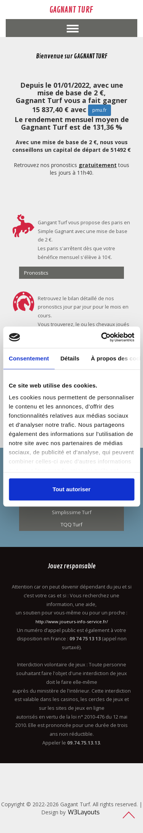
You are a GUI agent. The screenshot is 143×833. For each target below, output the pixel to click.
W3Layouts (84, 812)
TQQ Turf (71, 524)
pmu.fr (99, 110)
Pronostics (36, 272)
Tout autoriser (72, 489)
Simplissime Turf (72, 512)
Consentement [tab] (29, 358)
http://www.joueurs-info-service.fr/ (71, 621)
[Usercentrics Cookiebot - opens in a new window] (101, 337)
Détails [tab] (69, 358)
